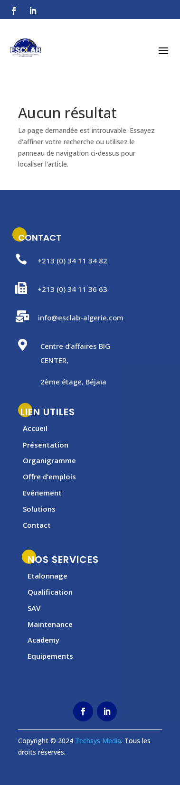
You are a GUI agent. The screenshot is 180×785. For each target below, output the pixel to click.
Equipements (50, 656)
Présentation (45, 444)
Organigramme (49, 460)
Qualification (50, 592)
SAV (34, 608)
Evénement (42, 492)
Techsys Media (98, 740)
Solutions (39, 509)
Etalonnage (47, 575)
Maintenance (50, 624)
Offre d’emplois (49, 476)
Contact (37, 525)
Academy (43, 640)
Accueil (35, 428)
